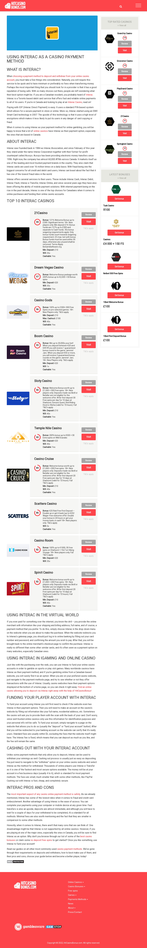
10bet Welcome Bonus (113, 302)
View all (122, 25)
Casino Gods (43, 300)
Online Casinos (76, 882)
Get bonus (119, 199)
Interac (89, 94)
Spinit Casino (43, 572)
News (70, 904)
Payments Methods (78, 899)
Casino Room (43, 540)
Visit (88, 221)
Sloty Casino (43, 381)
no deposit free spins (41, 840)
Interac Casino (75, 102)
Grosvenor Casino (125, 61)
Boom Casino (43, 336)
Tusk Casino (108, 206)
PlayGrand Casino (125, 89)
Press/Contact (75, 912)
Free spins (73, 891)
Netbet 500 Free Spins (113, 273)
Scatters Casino (45, 503)
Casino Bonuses (76, 886)
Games (72, 895)
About (71, 908)
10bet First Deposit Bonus (114, 336)
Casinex (106, 239)
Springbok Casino (125, 144)
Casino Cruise (44, 459)
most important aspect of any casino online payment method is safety (45, 794)
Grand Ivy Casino (124, 33)
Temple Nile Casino (48, 428)
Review (88, 214)
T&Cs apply (88, 228)
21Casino (40, 213)
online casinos (41, 131)
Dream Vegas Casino (48, 267)
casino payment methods (69, 849)
